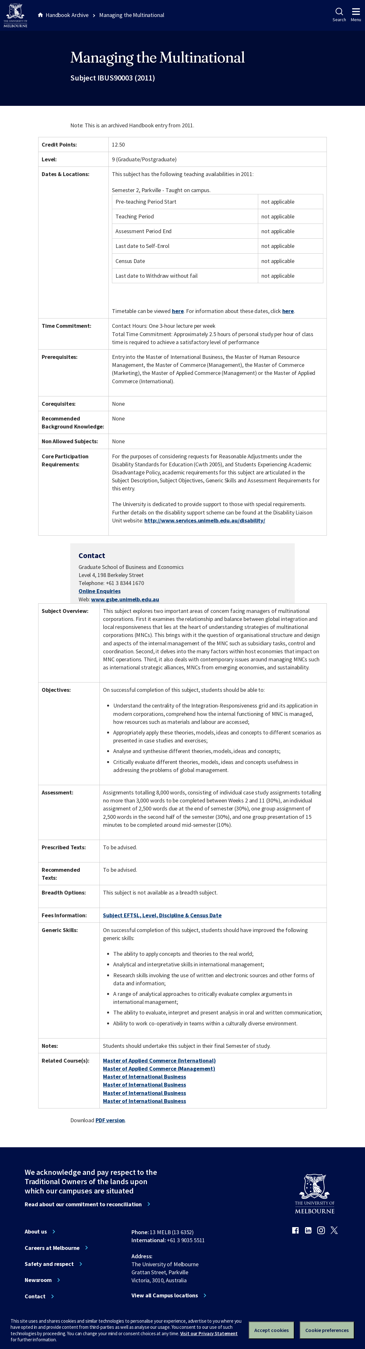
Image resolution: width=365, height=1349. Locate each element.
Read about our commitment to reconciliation (83, 1204)
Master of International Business (144, 1076)
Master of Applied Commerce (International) (159, 1060)
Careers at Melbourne (52, 1247)
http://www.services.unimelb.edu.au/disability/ (204, 520)
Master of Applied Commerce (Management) (159, 1068)
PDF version (110, 1120)
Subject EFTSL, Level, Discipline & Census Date (162, 915)
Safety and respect (49, 1264)
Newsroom (38, 1280)
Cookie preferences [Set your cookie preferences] (327, 1330)
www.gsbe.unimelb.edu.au (125, 599)
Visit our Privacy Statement (209, 1333)
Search (339, 15)
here (177, 311)
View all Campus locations (165, 1295)
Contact (35, 1296)
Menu (356, 15)
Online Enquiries (100, 591)
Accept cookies (271, 1330)
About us (36, 1231)
